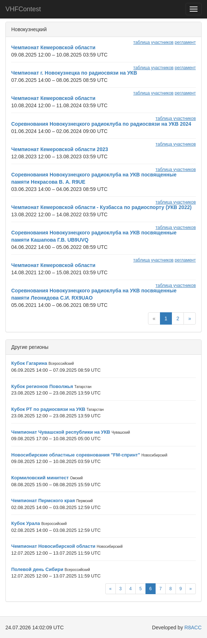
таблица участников (153, 42)
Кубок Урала (25, 523)
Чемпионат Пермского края (43, 500)
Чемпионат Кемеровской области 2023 (59, 149)
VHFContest (23, 9)
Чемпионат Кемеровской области (53, 47)
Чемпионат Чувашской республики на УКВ (60, 432)
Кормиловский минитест (40, 477)
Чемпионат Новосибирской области (53, 546)
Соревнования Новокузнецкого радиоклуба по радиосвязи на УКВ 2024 (101, 124)
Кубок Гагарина (29, 363)
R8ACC (193, 627)
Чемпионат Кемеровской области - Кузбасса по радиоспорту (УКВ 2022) (101, 207)
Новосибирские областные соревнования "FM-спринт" (75, 455)
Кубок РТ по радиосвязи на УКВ (48, 409)
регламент (185, 42)
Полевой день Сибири (37, 569)
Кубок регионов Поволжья (42, 386)
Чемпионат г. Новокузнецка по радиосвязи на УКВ (74, 73)
